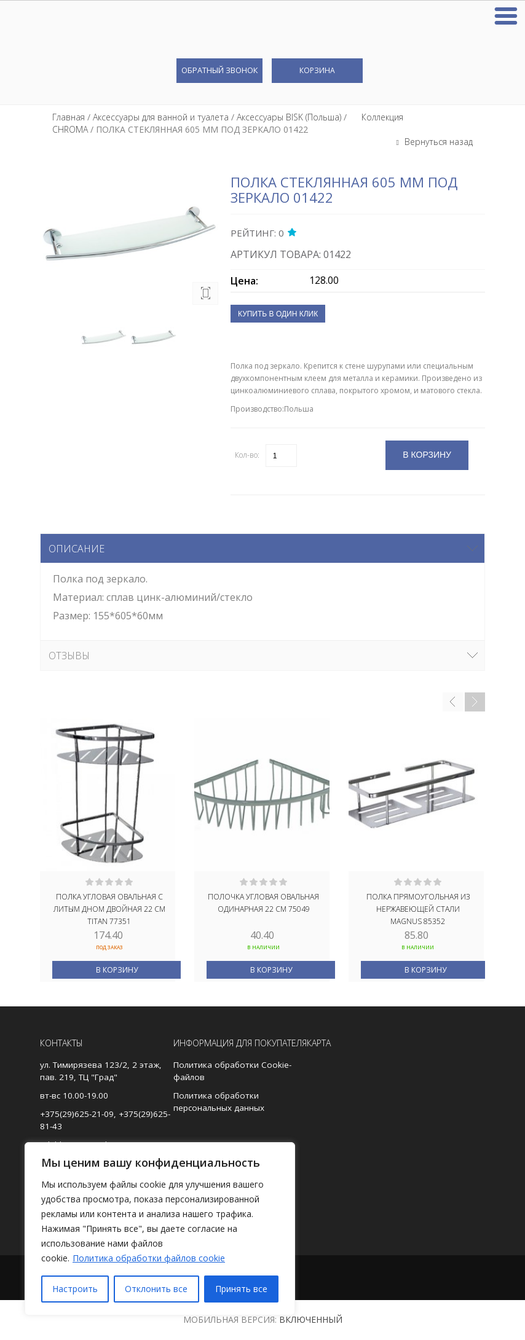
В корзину (117, 970)
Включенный (310, 1319)
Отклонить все (156, 1289)
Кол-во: (247, 455)
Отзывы (69, 655)
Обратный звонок (219, 70)
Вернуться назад (437, 141)
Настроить (75, 1289)
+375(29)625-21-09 (77, 1113)
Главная (68, 117)
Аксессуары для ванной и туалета (161, 117)
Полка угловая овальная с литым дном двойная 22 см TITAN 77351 (109, 908)
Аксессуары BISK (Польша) (289, 117)
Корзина (317, 70)
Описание (77, 548)
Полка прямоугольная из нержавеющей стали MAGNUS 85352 (418, 908)
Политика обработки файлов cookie (149, 1258)
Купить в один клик (278, 314)
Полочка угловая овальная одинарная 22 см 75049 (263, 902)
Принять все (241, 1289)
